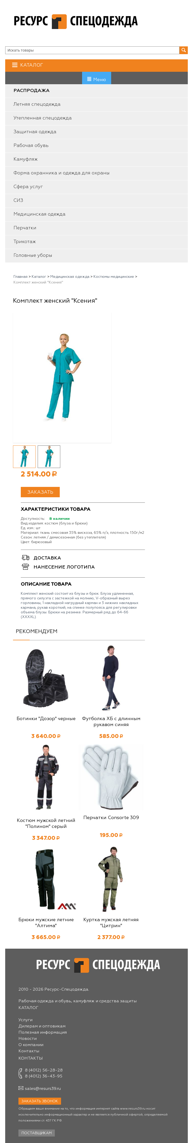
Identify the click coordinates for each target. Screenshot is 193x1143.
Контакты (28, 1051)
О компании (30, 1045)
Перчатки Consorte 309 (111, 817)
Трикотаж (25, 241)
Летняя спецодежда (37, 104)
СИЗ (18, 200)
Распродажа (32, 90)
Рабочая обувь (31, 145)
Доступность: (33, 519)
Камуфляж (26, 159)
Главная (21, 277)
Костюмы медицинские (114, 277)
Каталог (31, 65)
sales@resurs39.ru (43, 1089)
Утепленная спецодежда (43, 118)
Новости (27, 1039)
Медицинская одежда (39, 214)
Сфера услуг (28, 186)
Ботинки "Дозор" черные (46, 718)
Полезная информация (42, 1033)
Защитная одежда (35, 132)
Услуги (25, 1020)
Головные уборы (33, 255)
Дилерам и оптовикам (41, 1026)
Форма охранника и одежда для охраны (62, 173)
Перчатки (25, 228)
